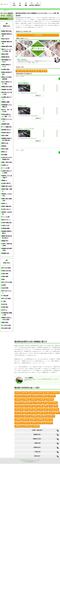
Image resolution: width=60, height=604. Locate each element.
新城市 (31, 409)
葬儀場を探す (37, 434)
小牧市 (21, 409)
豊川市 (55, 402)
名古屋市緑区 (41, 399)
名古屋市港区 (18, 399)
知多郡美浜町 (34, 422)
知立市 (51, 409)
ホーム (1, 10)
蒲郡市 (46, 405)
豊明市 (26, 412)
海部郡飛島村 (41, 419)
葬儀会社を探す (37, 438)
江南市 (16, 409)
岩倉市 (21, 412)
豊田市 (31, 405)
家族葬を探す (37, 447)
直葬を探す (37, 456)
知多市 (46, 409)
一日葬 (41, 70)
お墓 (20, 4)
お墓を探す (31, 4)
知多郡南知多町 (26, 422)
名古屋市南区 (25, 399)
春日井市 (50, 402)
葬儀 (26, 4)
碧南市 (21, 405)
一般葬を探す (37, 443)
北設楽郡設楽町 (18, 426)
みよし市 (17, 415)
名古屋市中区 (18, 395)
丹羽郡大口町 (51, 415)
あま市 (22, 415)
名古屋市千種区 (24, 392)
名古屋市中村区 (55, 392)
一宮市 (35, 402)
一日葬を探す (37, 451)
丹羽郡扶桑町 (18, 419)
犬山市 (51, 405)
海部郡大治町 (25, 419)
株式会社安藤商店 (23, 83)
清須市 (46, 412)
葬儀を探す (37, 4)
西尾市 (41, 405)
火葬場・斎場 (19, 70)
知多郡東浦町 (18, 422)
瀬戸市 (40, 402)
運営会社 (38, 460)
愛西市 (41, 412)
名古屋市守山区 (34, 399)
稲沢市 (26, 409)
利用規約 (26, 460)
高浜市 (16, 412)
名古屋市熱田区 (43, 395)
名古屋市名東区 (50, 399)
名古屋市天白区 (18, 402)
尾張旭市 (56, 409)
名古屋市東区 (32, 392)
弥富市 (57, 412)
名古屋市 (17, 392)
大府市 (41, 409)
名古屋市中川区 (51, 395)
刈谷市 (26, 405)
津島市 (16, 405)
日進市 (31, 412)
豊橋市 (25, 402)
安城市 (36, 405)
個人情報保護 (22, 460)
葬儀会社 (26, 70)
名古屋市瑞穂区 (34, 395)
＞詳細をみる (38, 95)
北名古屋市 (52, 412)
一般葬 (31, 70)
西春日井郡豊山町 (43, 415)
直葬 (45, 70)
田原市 (36, 412)
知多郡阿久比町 (49, 419)
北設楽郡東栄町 (27, 426)
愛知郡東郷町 (34, 415)
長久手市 (28, 415)
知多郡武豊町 (41, 422)
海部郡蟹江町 (33, 419)
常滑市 (55, 405)
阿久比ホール (21, 106)
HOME (14, 4)
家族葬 (36, 70)
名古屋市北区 (40, 392)
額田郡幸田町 (49, 422)
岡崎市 (30, 402)
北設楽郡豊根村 (35, 426)
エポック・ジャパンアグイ (25, 128)
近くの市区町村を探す (37, 34)
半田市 (44, 402)
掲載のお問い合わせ (32, 460)
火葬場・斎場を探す (37, 430)
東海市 (36, 409)
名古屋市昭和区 (26, 395)
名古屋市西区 (47, 392)
